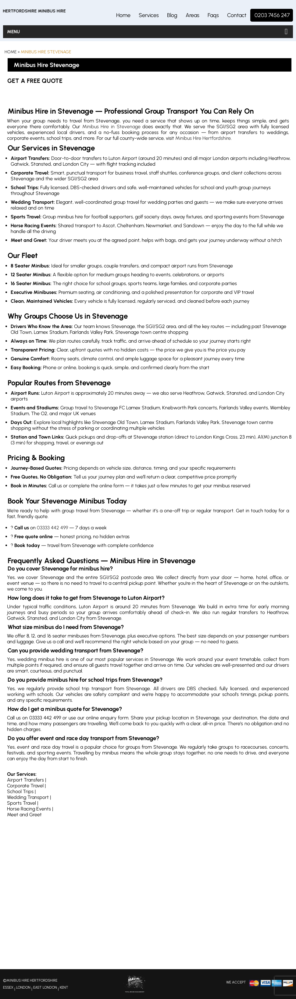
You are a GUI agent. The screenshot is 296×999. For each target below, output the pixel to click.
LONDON (23, 987)
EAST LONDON (45, 987)
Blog (172, 15)
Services (149, 15)
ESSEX (8, 987)
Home (123, 15)
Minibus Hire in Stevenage (111, 126)
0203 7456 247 (272, 15)
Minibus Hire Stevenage (46, 52)
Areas (192, 15)
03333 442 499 (52, 528)
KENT (64, 987)
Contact (236, 15)
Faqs (213, 15)
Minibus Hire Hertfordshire (203, 138)
